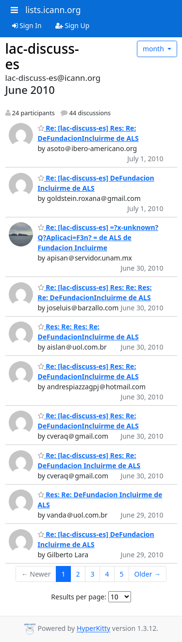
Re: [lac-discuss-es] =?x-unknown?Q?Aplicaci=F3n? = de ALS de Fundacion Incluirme (98, 237)
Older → (147, 574)
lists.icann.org (53, 9)
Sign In (27, 25)
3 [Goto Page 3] (93, 574)
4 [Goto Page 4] (107, 574)
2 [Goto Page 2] (78, 574)
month (154, 48)
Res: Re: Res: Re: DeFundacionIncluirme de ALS (88, 331)
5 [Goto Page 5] (122, 574)
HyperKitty (93, 628)
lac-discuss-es (42, 56)
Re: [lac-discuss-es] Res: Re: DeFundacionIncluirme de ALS (88, 133)
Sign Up (72, 25)
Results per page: (78, 596)
